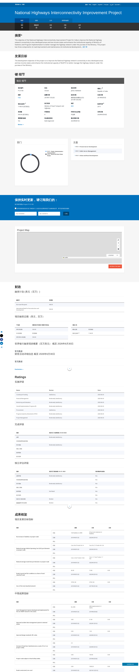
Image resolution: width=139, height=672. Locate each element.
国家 (19, 95)
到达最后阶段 (48, 118)
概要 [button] (22, 26)
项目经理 (73, 88)
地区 (72, 103)
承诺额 (20, 112)
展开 (85, 47)
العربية (111, 4)
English (94, 4)
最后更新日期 (75, 118)
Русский (117, 4)
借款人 (100, 88)
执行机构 (47, 103)
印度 (19, 97)
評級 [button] (65, 26)
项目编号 (20, 88)
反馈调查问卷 (130, 664)
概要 (22, 20)
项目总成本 (22, 103)
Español (100, 4)
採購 (36, 20)
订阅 (66, 214)
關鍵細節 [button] (36, 26)
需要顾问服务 (22, 118)
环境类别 (47, 112)
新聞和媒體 (65, 20)
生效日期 (100, 95)
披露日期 (47, 95)
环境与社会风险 (75, 112)
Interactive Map (115, 266)
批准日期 (73, 95)
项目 (23, 4)
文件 (50, 20)
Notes (20, 124)
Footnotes (18, 369)
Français (106, 4)
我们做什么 (18, 4)
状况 (45, 88)
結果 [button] (79, 26)
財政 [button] (50, 26)
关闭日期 (100, 112)
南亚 (72, 106)
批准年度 (100, 103)
